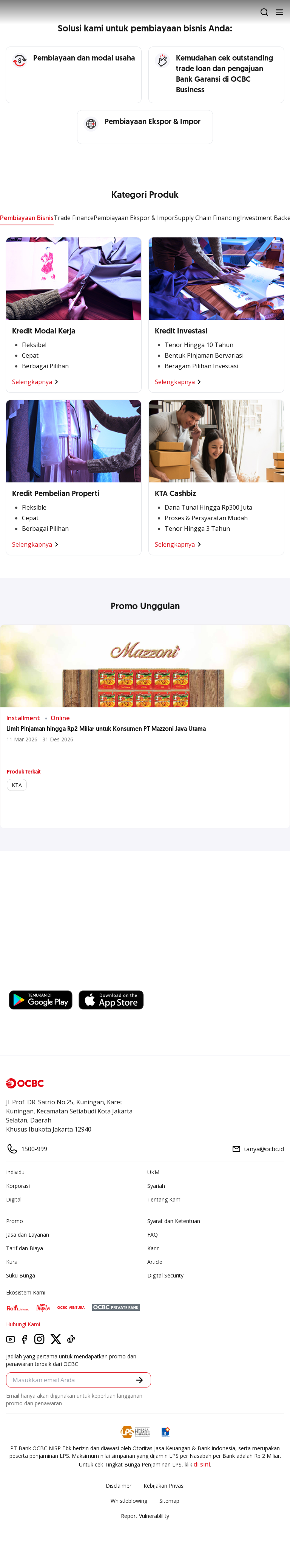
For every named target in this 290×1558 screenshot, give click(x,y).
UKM (153, 1172)
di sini (202, 1464)
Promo (14, 1221)
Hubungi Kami (23, 1324)
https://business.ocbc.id (45, 983)
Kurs (11, 1261)
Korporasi (18, 1185)
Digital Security (165, 1275)
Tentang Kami (164, 1199)
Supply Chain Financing (207, 218)
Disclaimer (118, 1485)
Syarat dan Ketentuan (173, 1221)
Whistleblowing (129, 1500)
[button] (139, 1380)
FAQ (152, 1234)
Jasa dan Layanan (27, 1234)
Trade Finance (74, 218)
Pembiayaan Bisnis (27, 218)
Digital (14, 1199)
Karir (153, 1248)
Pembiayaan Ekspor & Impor (134, 218)
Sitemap (169, 1500)
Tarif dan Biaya (24, 1248)
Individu (15, 1172)
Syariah (156, 1185)
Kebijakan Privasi (164, 1485)
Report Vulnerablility (145, 1515)
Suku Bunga (20, 1275)
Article (154, 1261)
